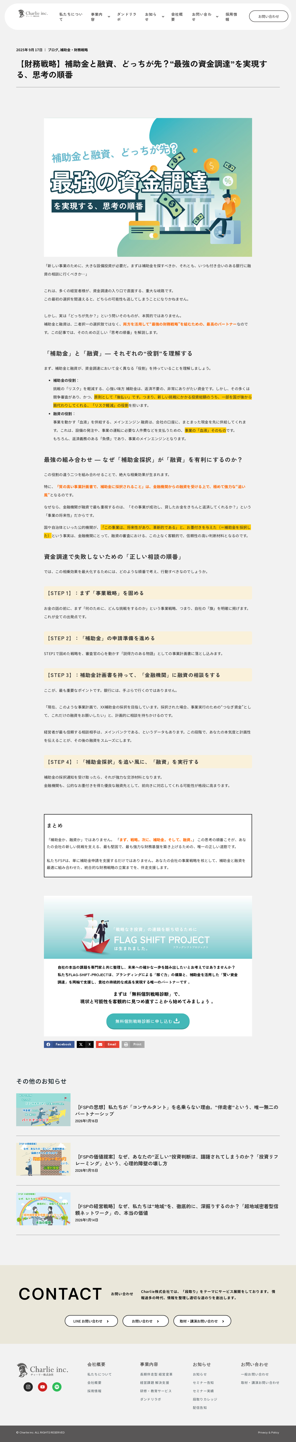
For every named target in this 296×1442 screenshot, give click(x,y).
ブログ (53, 49)
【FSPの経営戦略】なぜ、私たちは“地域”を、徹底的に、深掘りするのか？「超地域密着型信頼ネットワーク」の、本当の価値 (176, 1209)
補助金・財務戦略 (74, 49)
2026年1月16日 (86, 1120)
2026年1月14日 (87, 1220)
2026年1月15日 (86, 1170)
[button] (59, 1044)
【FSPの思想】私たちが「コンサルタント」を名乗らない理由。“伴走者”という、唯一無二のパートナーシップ (176, 1110)
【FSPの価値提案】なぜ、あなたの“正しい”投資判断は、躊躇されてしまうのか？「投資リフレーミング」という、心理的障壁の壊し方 (176, 1160)
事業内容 (149, 1364)
